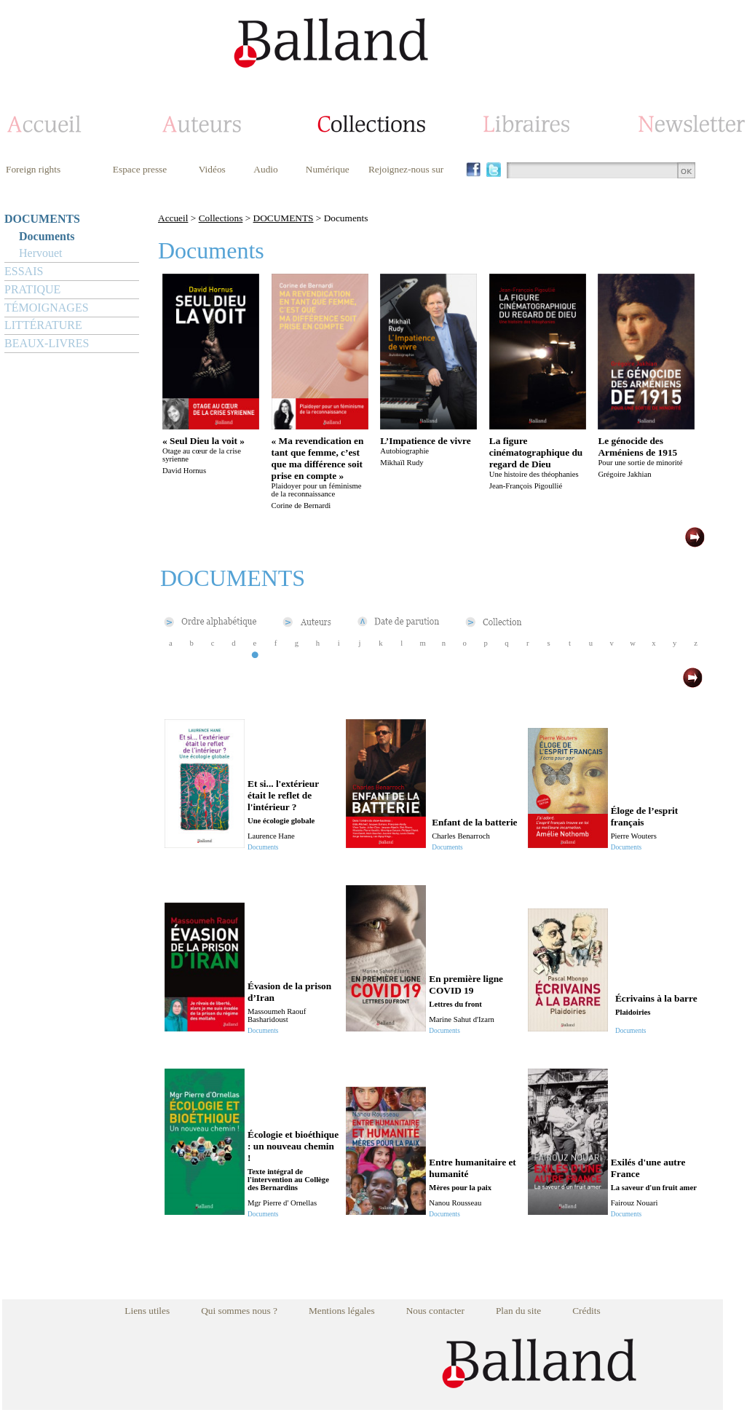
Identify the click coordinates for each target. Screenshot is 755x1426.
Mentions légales (342, 1310)
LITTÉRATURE (43, 325)
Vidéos (212, 169)
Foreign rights (33, 169)
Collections (221, 218)
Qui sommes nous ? (239, 1310)
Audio (265, 169)
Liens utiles (147, 1310)
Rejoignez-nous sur (405, 169)
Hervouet (41, 253)
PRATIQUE (32, 289)
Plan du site (518, 1310)
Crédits (586, 1310)
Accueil (173, 218)
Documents (46, 236)
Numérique (327, 169)
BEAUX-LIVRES (46, 343)
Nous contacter (435, 1310)
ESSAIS (23, 271)
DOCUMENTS (42, 219)
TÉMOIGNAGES (46, 307)
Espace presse (140, 169)
